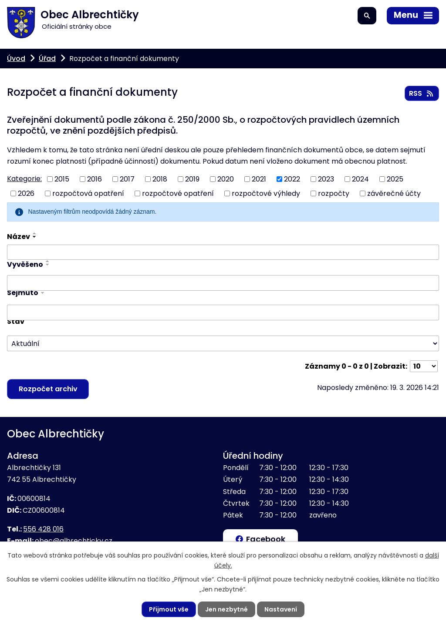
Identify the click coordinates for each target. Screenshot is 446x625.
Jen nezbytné (226, 609)
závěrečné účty (394, 193)
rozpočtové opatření (178, 193)
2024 (360, 179)
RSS (421, 93)
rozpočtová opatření (88, 193)
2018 (159, 179)
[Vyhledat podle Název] (223, 252)
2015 (61, 179)
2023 (326, 179)
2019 (192, 179)
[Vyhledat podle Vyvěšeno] (223, 283)
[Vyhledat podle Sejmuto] (223, 312)
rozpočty (333, 193)
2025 (395, 179)
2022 (292, 179)
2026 (26, 193)
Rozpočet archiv (48, 389)
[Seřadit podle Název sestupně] (35, 237)
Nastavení (280, 609)
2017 (127, 179)
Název (18, 237)
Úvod (16, 59)
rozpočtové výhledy (266, 193)
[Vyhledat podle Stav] (223, 344)
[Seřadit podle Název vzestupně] (35, 233)
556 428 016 (43, 529)
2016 (94, 179)
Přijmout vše (169, 609)
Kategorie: (24, 179)
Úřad (47, 59)
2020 (225, 179)
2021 (259, 179)
